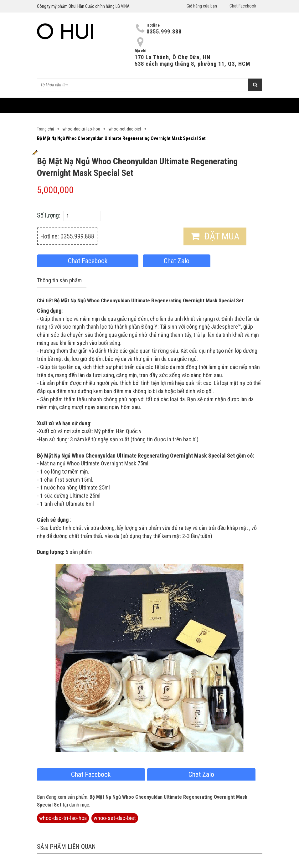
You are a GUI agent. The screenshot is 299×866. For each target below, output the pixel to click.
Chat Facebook (242, 5)
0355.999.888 (164, 31)
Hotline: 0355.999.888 (67, 236)
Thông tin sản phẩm (59, 280)
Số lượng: (48, 215)
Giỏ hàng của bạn (202, 5)
